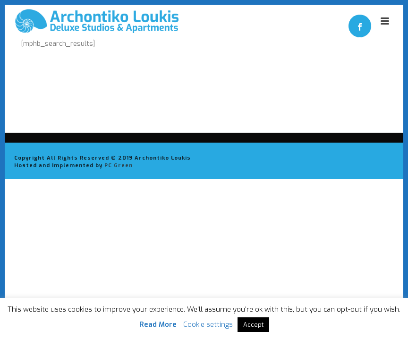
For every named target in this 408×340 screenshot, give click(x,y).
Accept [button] (253, 325)
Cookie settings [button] (208, 324)
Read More (158, 324)
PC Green (118, 165)
